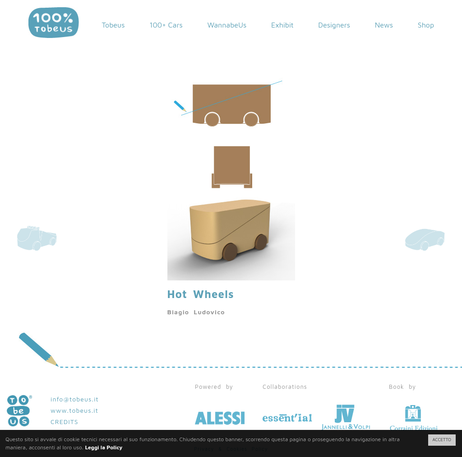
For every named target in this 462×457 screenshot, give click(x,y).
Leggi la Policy (103, 447)
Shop (426, 25)
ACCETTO (442, 439)
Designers (334, 25)
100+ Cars (166, 25)
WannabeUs (226, 25)
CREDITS (65, 421)
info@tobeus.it (75, 399)
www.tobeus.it (74, 410)
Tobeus (113, 25)
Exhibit (282, 25)
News (384, 25)
